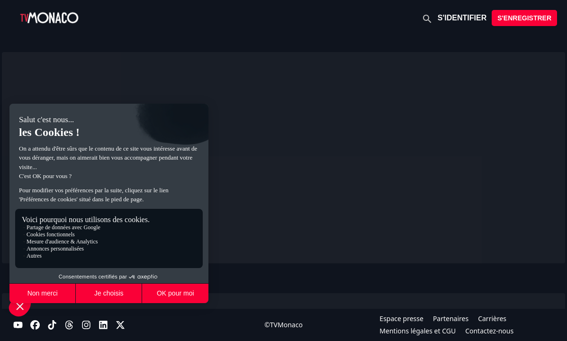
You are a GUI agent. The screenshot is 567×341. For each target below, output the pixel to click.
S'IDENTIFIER (462, 18)
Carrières (492, 318)
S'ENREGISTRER (524, 18)
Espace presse (401, 318)
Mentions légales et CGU (417, 330)
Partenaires (450, 318)
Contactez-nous (489, 330)
